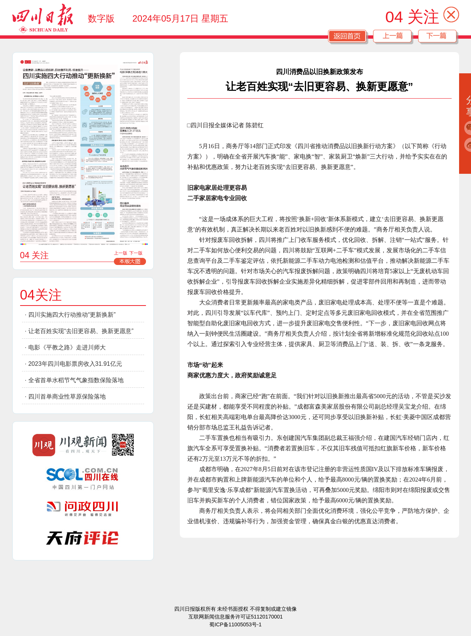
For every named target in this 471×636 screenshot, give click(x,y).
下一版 (136, 253)
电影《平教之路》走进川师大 (67, 347)
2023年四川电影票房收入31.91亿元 (75, 364)
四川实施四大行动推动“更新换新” (72, 314)
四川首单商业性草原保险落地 (67, 396)
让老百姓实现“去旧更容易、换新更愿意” (81, 331)
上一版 (120, 253)
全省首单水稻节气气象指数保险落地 (76, 380)
